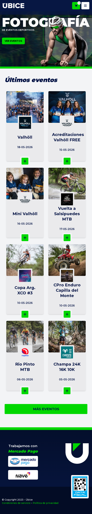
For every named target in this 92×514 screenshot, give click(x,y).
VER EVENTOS (13, 40)
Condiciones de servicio (16, 503)
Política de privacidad (45, 503)
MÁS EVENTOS (46, 409)
